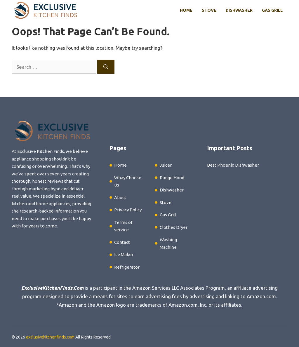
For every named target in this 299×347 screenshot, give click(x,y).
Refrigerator (127, 267)
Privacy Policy (128, 209)
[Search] (105, 67)
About (120, 197)
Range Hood (172, 177)
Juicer (166, 165)
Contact (122, 242)
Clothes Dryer (173, 227)
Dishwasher (239, 10)
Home (186, 10)
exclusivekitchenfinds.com (50, 337)
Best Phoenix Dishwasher (233, 165)
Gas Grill (272, 10)
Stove (209, 10)
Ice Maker (123, 254)
